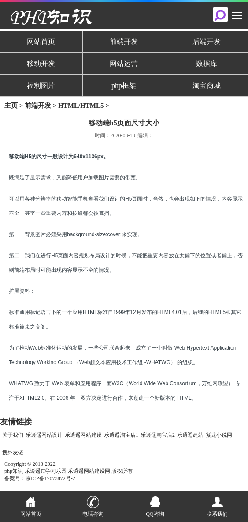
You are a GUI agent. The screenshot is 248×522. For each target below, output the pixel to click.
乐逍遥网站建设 (83, 435)
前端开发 (124, 41)
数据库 (206, 63)
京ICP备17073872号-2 (50, 478)
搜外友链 (12, 452)
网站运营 (124, 63)
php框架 (123, 85)
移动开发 (41, 63)
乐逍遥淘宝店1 (121, 435)
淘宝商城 (206, 85)
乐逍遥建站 (190, 435)
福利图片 (41, 85)
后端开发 (206, 41)
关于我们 (12, 435)
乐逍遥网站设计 (44, 435)
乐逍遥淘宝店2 (158, 435)
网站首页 (41, 41)
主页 (11, 105)
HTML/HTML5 (81, 105)
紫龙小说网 (219, 435)
